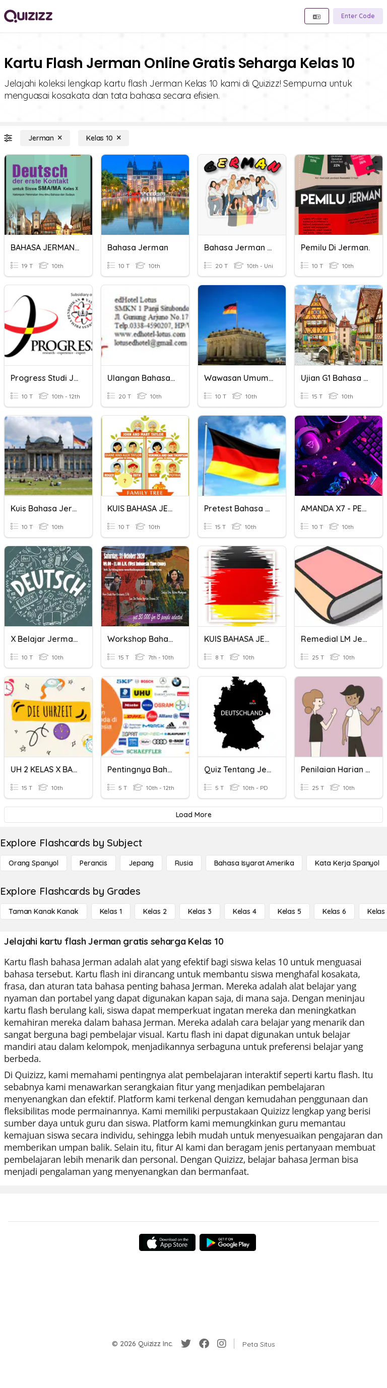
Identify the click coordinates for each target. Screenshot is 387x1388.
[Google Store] (228, 1242)
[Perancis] (93, 863)
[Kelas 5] (289, 911)
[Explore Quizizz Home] (28, 16)
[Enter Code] (358, 16)
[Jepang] (141, 863)
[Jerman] (45, 138)
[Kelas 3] (199, 911)
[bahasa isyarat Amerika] (254, 863)
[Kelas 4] (244, 911)
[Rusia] (183, 863)
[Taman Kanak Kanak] (43, 911)
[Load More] (193, 815)
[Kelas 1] (111, 911)
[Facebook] (204, 1344)
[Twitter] (186, 1344)
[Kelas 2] (155, 911)
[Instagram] (221, 1344)
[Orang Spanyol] (33, 863)
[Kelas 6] (334, 911)
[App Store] (167, 1242)
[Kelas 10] (103, 138)
